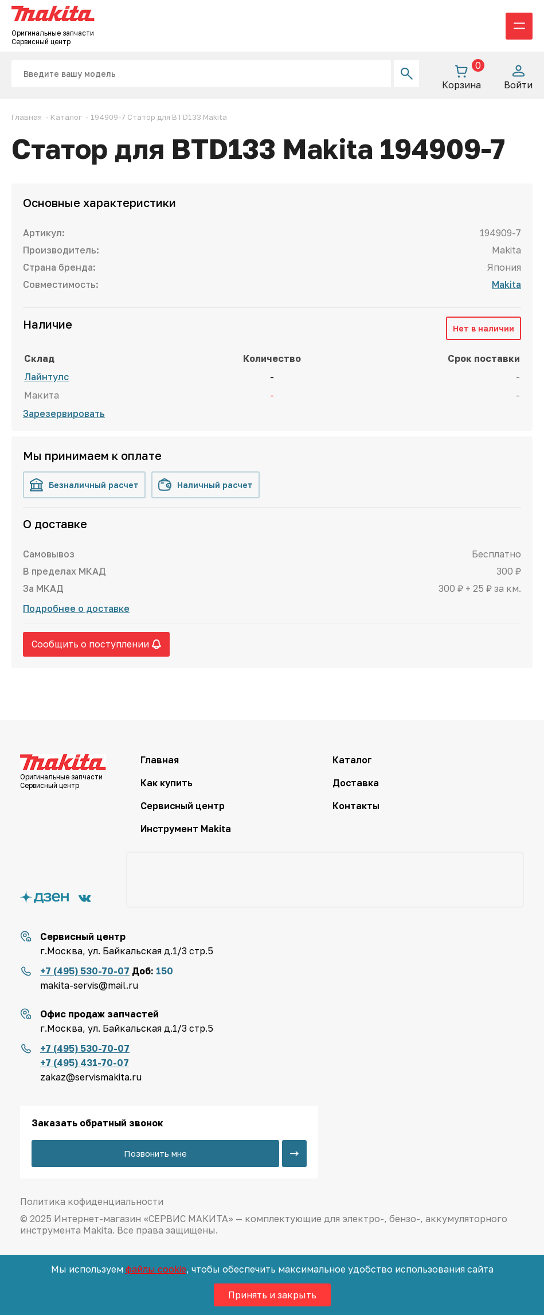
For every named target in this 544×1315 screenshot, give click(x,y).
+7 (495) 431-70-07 (84, 1062)
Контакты (355, 805)
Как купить (166, 783)
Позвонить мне (155, 1153)
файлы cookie (156, 1269)
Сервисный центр (182, 805)
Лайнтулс (46, 377)
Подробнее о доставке (76, 608)
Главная (159, 760)
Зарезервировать (64, 413)
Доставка (355, 783)
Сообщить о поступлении (96, 644)
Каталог (352, 760)
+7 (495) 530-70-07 (85, 971)
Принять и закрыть (272, 1295)
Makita (506, 284)
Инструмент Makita (185, 828)
